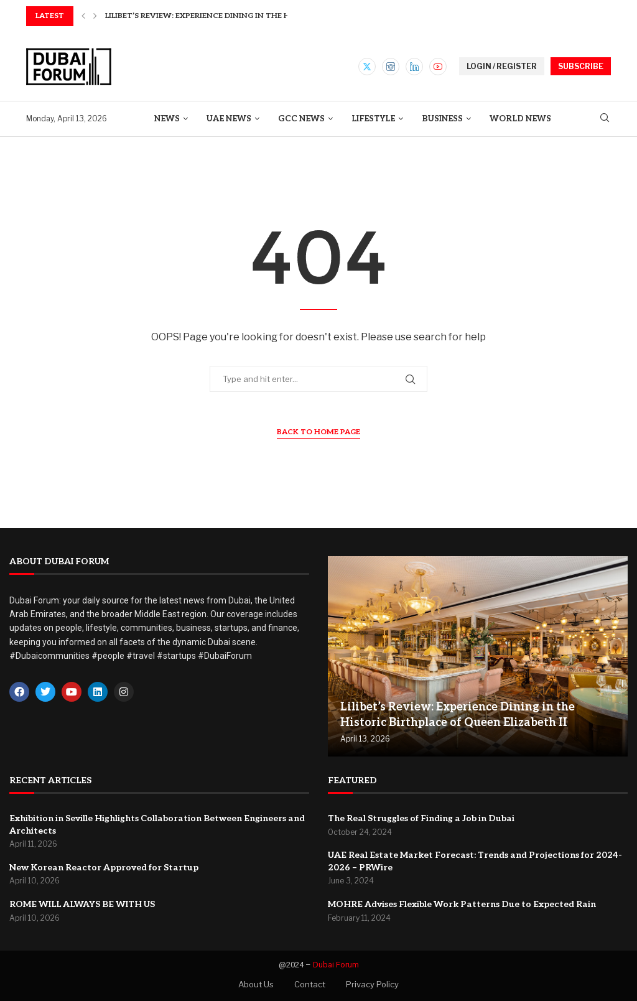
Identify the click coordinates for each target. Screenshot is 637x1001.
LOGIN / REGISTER (502, 66)
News (167, 119)
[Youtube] (438, 66)
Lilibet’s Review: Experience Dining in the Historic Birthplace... (241, 16)
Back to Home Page (318, 432)
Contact (309, 984)
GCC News (301, 119)
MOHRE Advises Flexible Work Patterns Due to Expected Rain (462, 904)
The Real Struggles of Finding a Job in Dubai (421, 818)
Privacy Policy (372, 984)
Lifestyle (373, 119)
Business (442, 119)
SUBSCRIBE (580, 66)
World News (520, 119)
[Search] (604, 118)
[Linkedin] (414, 66)
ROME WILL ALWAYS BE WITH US (82, 904)
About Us (256, 984)
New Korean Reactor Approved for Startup (103, 867)
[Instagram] (390, 66)
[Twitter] (367, 66)
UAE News (229, 119)
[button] (83, 16)
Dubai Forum (336, 964)
